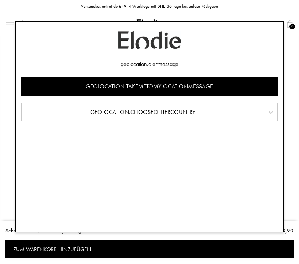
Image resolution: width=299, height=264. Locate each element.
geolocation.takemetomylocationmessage (149, 86)
